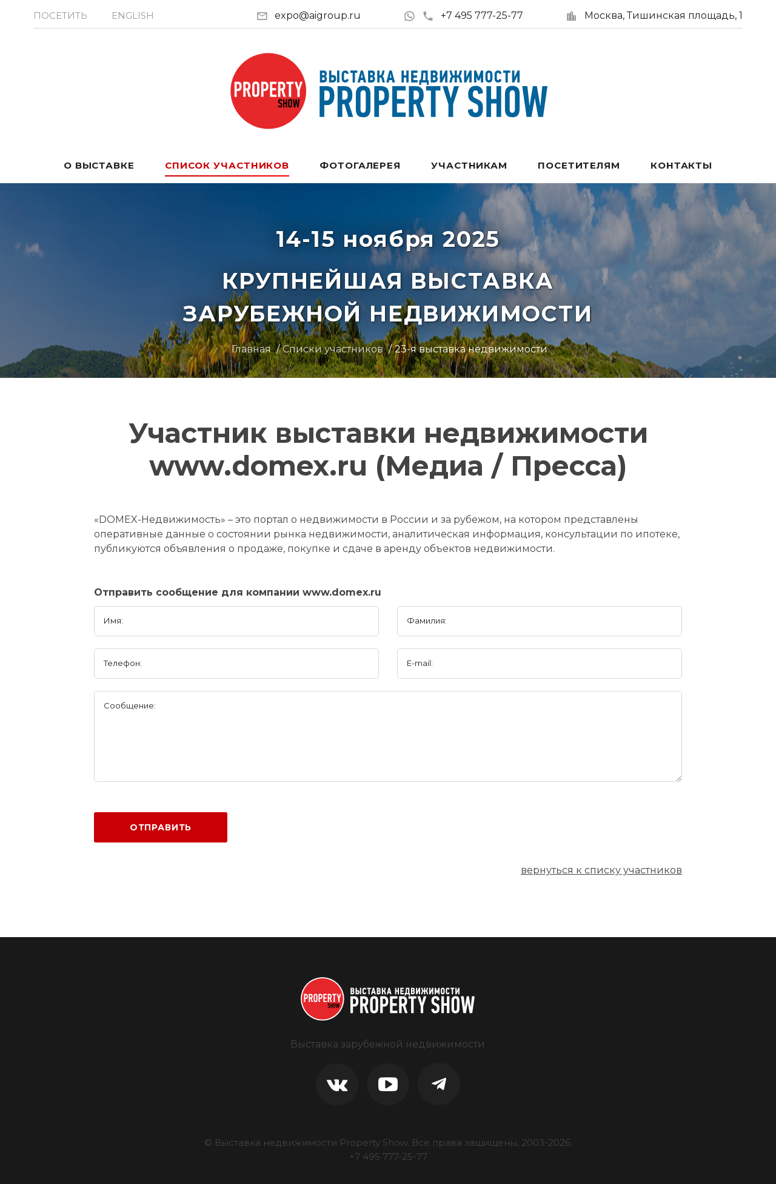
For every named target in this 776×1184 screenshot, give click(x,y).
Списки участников (333, 349)
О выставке (99, 165)
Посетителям (579, 165)
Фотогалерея (360, 165)
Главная (251, 349)
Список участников (227, 165)
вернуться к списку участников (601, 870)
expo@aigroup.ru (318, 15)
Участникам (469, 165)
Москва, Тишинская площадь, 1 (663, 15)
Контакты (681, 165)
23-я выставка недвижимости (471, 349)
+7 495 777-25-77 (472, 15)
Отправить (161, 827)
